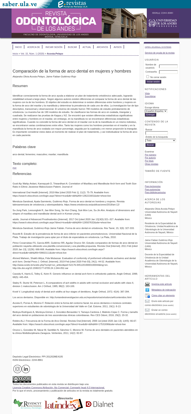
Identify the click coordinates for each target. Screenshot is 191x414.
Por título (149, 161)
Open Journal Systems (158, 47)
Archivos (102, 47)
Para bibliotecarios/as (155, 192)
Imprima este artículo (162, 284)
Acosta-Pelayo (55, 53)
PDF (15, 168)
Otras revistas (151, 164)
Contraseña (151, 72)
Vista (147, 93)
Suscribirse (150, 96)
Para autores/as (152, 189)
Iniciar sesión (54, 47)
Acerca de (33, 47)
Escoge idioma (152, 107)
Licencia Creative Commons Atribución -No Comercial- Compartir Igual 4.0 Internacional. (59, 387)
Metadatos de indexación (164, 290)
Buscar (72, 47)
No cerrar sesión (158, 77)
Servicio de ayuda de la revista (160, 53)
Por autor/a (150, 158)
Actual (86, 47)
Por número (150, 155)
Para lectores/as (153, 186)
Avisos (118, 47)
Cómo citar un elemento (163, 295)
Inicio (18, 47)
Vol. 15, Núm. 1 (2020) (32, 53)
